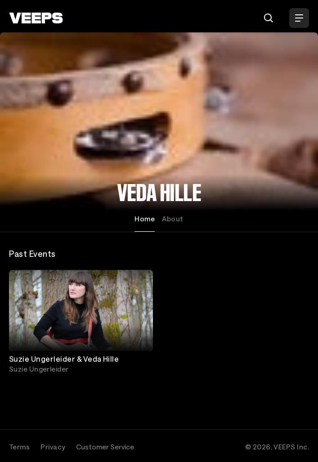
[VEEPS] (36, 18)
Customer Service (105, 447)
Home (144, 219)
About (172, 219)
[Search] (268, 18)
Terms (19, 447)
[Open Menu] (299, 18)
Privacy (52, 447)
